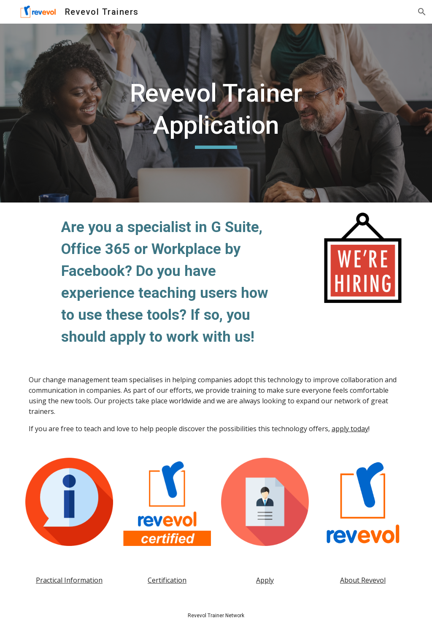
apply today (350, 428)
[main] (215, 113)
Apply (265, 580)
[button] (422, 12)
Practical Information (69, 580)
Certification (167, 580)
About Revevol (363, 580)
